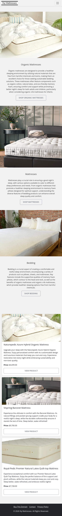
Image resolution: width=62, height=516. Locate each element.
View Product (31, 371)
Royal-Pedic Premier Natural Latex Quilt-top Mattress (31, 468)
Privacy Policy (42, 507)
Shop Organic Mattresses (31, 98)
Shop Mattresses (31, 202)
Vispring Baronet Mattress (17, 407)
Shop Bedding (31, 293)
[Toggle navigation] (57, 3)
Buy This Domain (21, 507)
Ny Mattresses (9, 3)
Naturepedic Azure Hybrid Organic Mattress (26, 344)
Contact (32, 507)
